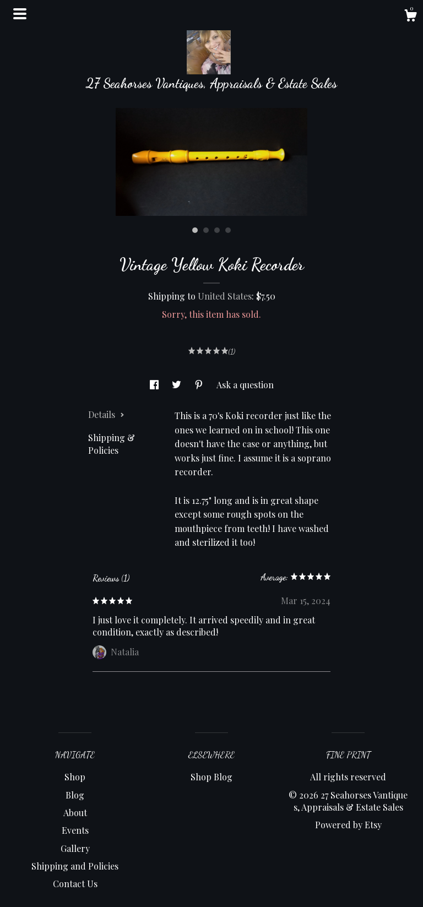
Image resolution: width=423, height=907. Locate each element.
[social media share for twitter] (177, 384)
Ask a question (245, 384)
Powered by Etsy (348, 824)
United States (225, 296)
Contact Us (75, 883)
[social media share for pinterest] (199, 384)
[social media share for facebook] (155, 384)
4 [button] (228, 230)
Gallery (75, 848)
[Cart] (410, 16)
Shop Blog (211, 777)
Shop (74, 777)
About (75, 812)
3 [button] (217, 230)
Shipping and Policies (74, 866)
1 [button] (195, 230)
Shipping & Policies (111, 443)
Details (106, 414)
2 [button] (206, 230)
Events (75, 830)
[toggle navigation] (19, 13)
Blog (75, 795)
